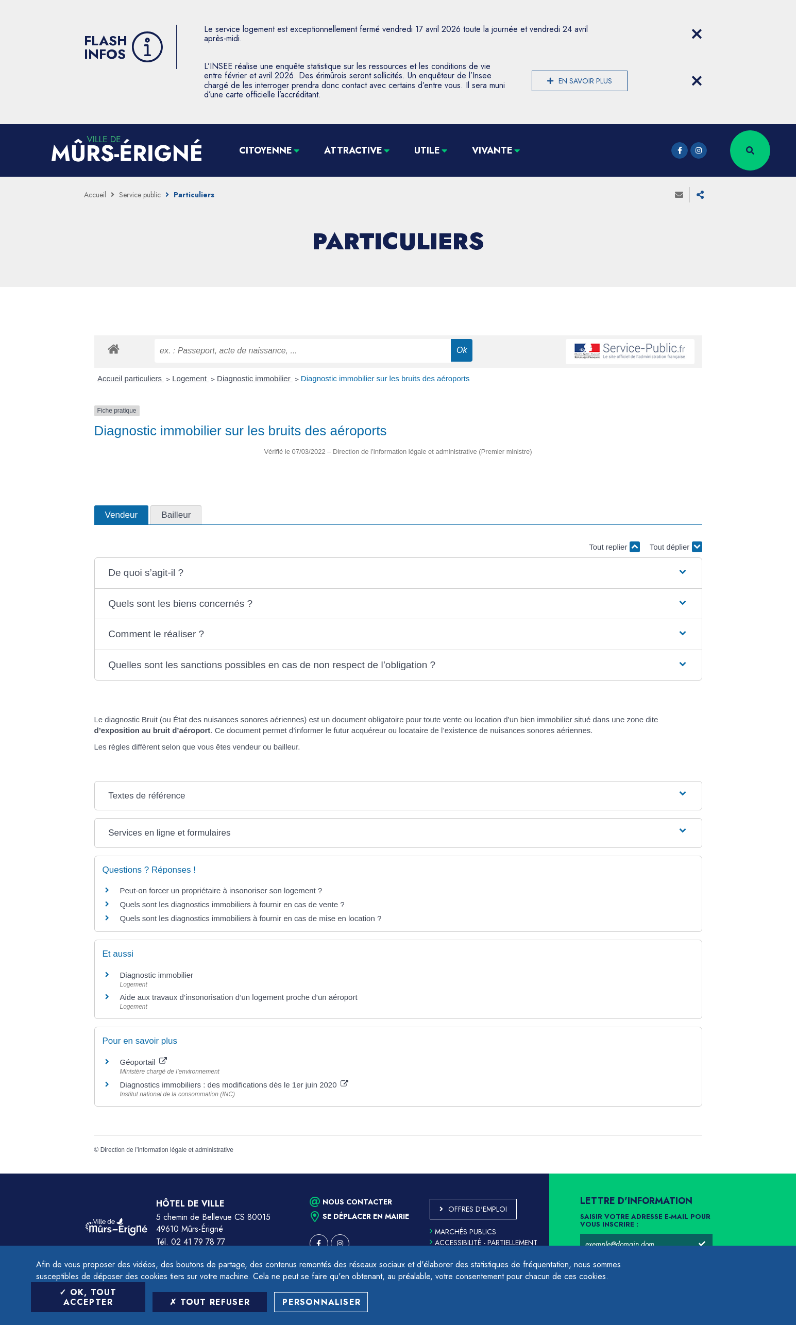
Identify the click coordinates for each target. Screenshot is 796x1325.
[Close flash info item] (697, 34)
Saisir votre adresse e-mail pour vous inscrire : (645, 1221)
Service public (140, 195)
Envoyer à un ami (679, 194)
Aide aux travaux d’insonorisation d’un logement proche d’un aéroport (239, 997)
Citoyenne (265, 150)
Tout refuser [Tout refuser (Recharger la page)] (210, 1302)
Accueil (95, 195)
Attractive (353, 150)
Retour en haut (765, 1173)
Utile (427, 150)
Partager (700, 194)
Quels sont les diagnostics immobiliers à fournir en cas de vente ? (232, 904)
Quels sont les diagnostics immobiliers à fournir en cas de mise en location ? (251, 918)
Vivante (492, 150)
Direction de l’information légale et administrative (166, 1149)
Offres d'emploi (477, 1209)
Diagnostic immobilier (255, 378)
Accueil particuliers (130, 378)
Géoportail (143, 1062)
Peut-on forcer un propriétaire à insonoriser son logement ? (221, 890)
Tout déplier (676, 546)
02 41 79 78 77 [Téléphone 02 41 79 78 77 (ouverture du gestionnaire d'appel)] (198, 1242)
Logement (190, 378)
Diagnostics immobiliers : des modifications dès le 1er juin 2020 (234, 1084)
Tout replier (614, 546)
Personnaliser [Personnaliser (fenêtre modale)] (321, 1302)
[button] (397, 573)
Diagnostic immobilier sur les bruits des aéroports (385, 378)
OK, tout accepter (87, 1297)
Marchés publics (463, 1232)
